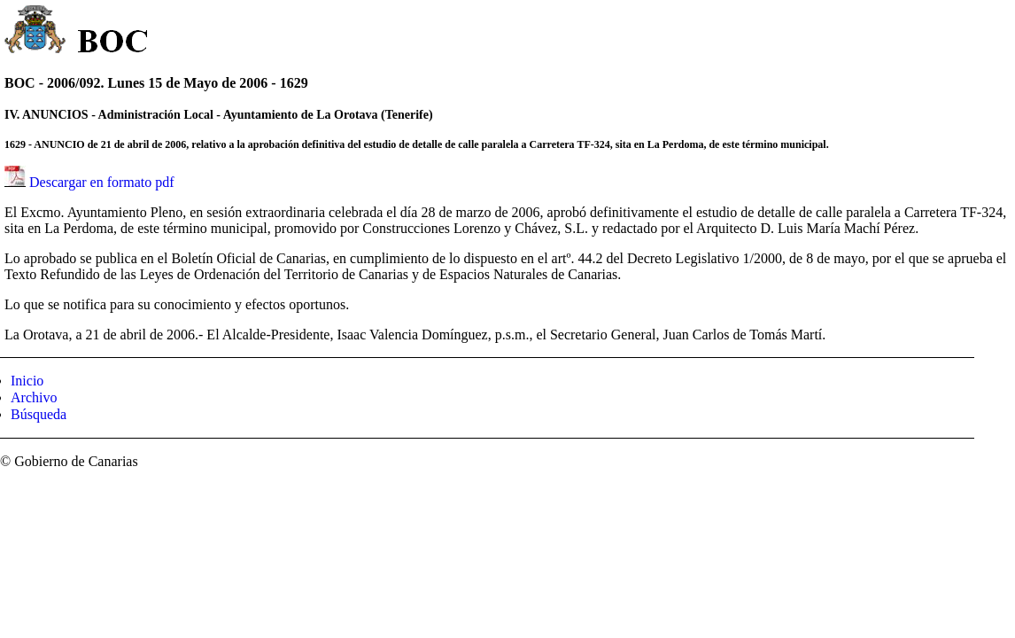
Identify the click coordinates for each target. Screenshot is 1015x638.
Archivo (34, 397)
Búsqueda (38, 414)
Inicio (27, 380)
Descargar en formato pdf (101, 182)
